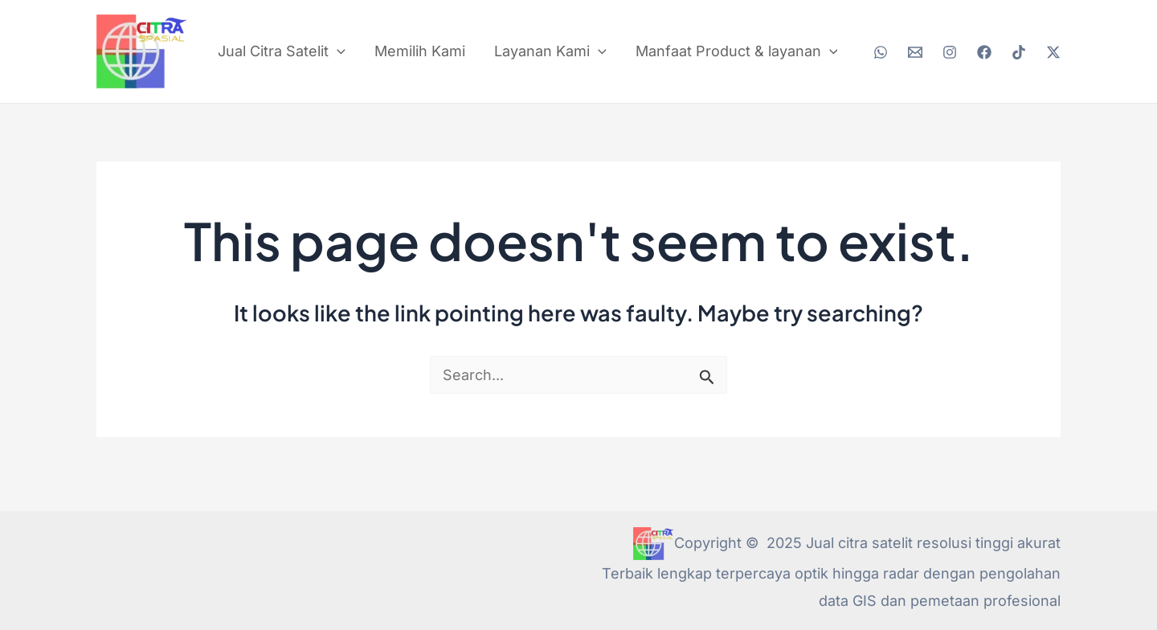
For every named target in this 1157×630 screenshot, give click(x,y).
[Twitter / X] (1053, 52)
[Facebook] (984, 52)
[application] (337, 51)
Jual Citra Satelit (281, 51)
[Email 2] (915, 52)
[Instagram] (949, 52)
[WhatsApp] (880, 52)
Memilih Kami (419, 51)
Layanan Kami (550, 51)
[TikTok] (1019, 52)
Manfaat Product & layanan (737, 51)
